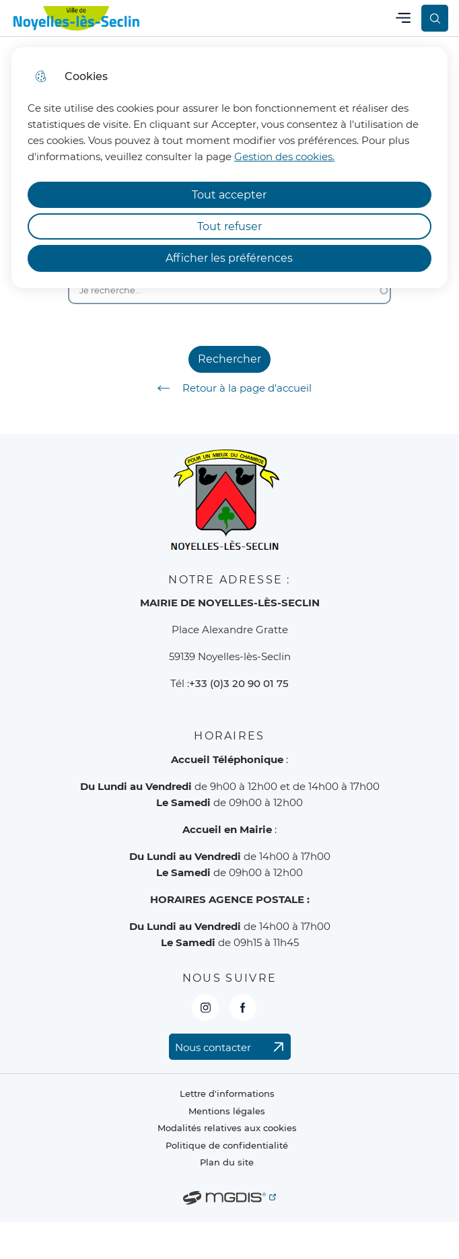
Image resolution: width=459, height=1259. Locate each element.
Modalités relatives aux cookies (227, 1128)
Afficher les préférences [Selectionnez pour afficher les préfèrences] (229, 258)
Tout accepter (229, 194)
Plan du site (227, 1162)
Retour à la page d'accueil (230, 388)
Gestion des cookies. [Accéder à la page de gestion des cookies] (284, 156)
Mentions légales (226, 1111)
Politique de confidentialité (227, 1146)
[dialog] (229, 167)
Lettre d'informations (227, 1094)
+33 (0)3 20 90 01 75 (239, 683)
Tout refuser (229, 226)
